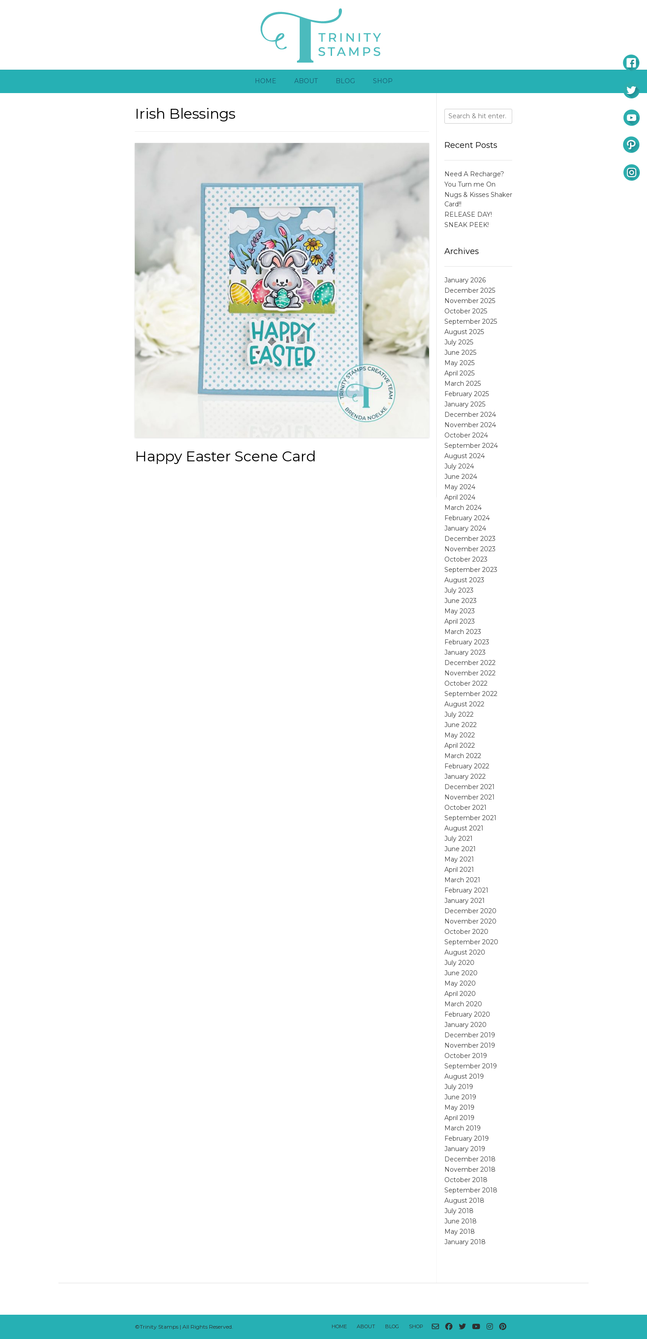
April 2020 (460, 994)
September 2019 (470, 1066)
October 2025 (465, 311)
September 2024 (471, 446)
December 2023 (470, 539)
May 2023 (459, 611)
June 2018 (460, 1221)
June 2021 (460, 849)
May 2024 (459, 487)
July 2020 (459, 963)
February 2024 (467, 518)
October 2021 (465, 807)
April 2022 (459, 745)
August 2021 (463, 828)
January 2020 (465, 1025)
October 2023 (465, 559)
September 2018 (470, 1190)
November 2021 (469, 797)
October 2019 (465, 1056)
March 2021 (462, 880)
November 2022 (470, 673)
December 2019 (469, 1035)
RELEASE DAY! (468, 214)
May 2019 (459, 1107)
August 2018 (464, 1200)
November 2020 (470, 921)
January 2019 (464, 1149)
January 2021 (464, 901)
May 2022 (459, 735)
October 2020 (466, 932)
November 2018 (470, 1169)
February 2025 (466, 394)
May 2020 (460, 983)
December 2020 (470, 911)
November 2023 (470, 549)
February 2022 (466, 766)
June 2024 (460, 477)
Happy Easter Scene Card (225, 456)
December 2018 (470, 1159)
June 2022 (460, 725)
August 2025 (464, 332)
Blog (345, 81)
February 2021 (466, 890)
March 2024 (463, 508)
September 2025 (470, 321)
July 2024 (459, 466)
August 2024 (464, 456)
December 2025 (469, 290)
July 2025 (458, 342)
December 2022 (470, 663)
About (306, 81)
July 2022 (459, 714)
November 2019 (469, 1045)
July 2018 (459, 1211)
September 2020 (471, 942)
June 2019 (460, 1097)
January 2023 (465, 652)
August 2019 (464, 1076)
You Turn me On (470, 184)
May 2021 (459, 859)
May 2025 (459, 363)
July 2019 (458, 1087)
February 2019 (466, 1138)
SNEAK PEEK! (466, 225)
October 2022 (465, 683)
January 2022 (465, 776)
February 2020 (467, 1014)
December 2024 (470, 415)
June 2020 (461, 973)
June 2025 (460, 352)
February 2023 (466, 642)
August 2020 (464, 952)
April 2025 (459, 373)
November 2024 (470, 425)
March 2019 (462, 1128)
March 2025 (462, 383)
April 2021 (459, 870)
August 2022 (464, 704)
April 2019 (459, 1118)
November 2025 (469, 301)
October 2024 (466, 435)
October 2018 (465, 1180)
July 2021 (458, 839)
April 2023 (459, 621)
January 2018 (465, 1242)
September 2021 (470, 818)
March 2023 (462, 632)
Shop (383, 81)
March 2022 (462, 756)
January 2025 (464, 404)
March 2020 (463, 1004)
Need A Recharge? (474, 174)
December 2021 (469, 787)
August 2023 (464, 580)
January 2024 (465, 528)
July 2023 (459, 590)
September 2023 (470, 570)
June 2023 (460, 601)
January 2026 (465, 280)
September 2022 (470, 694)
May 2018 (459, 1231)
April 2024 (459, 497)
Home (265, 81)
